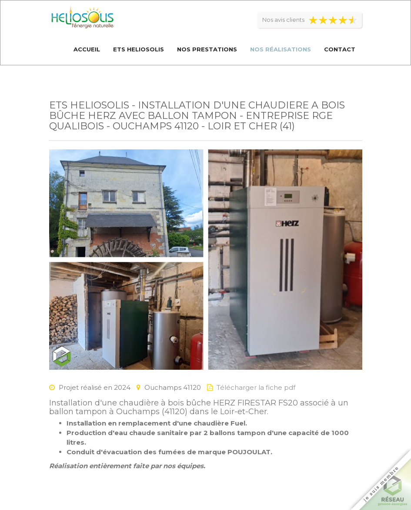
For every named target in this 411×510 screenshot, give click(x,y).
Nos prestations (207, 49)
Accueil (87, 49)
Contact (339, 49)
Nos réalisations (280, 49)
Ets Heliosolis (138, 49)
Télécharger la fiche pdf (256, 387)
